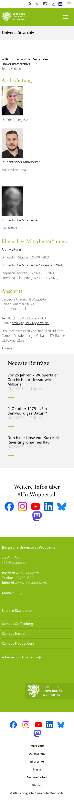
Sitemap (37, 785)
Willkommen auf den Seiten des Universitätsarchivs (25, 61)
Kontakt (8, 593)
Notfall (53, 4)
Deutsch (70, 4)
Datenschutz (37, 753)
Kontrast (30, 4)
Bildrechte (37, 761)
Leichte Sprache (61, 4)
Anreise (7, 348)
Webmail (45, 4)
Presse (37, 769)
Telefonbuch (38, 4)
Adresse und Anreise (17, 657)
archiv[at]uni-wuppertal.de (30, 323)
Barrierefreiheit (37, 777)
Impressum (37, 746)
